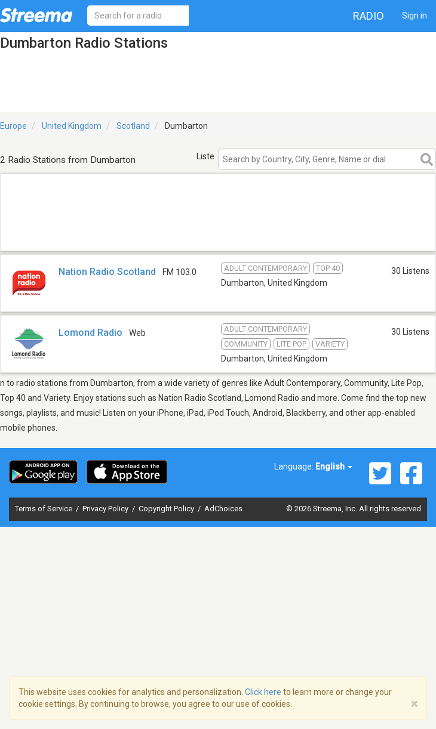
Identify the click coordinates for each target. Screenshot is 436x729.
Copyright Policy (167, 508)
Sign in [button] (414, 15)
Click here (263, 692)
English (333, 466)
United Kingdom (72, 126)
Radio (368, 16)
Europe (13, 126)
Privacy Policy (106, 508)
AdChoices (223, 508)
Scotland (133, 126)
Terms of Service (44, 508)
